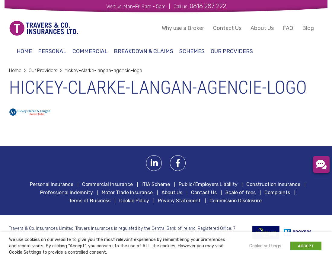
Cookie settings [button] (265, 246)
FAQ (288, 28)
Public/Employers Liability (208, 184)
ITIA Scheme (156, 184)
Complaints (277, 192)
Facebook (178, 163)
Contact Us (227, 28)
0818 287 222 (208, 6)
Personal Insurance (51, 184)
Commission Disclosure (235, 200)
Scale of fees (240, 192)
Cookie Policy (134, 200)
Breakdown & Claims (143, 51)
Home (24, 51)
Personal (52, 51)
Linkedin (154, 163)
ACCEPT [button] (306, 246)
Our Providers (232, 51)
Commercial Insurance (107, 184)
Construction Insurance (273, 184)
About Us (262, 28)
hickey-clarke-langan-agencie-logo (103, 70)
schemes (192, 51)
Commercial (90, 51)
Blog (308, 28)
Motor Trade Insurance (127, 192)
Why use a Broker (183, 28)
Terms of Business (89, 200)
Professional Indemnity (66, 192)
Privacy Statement (179, 200)
